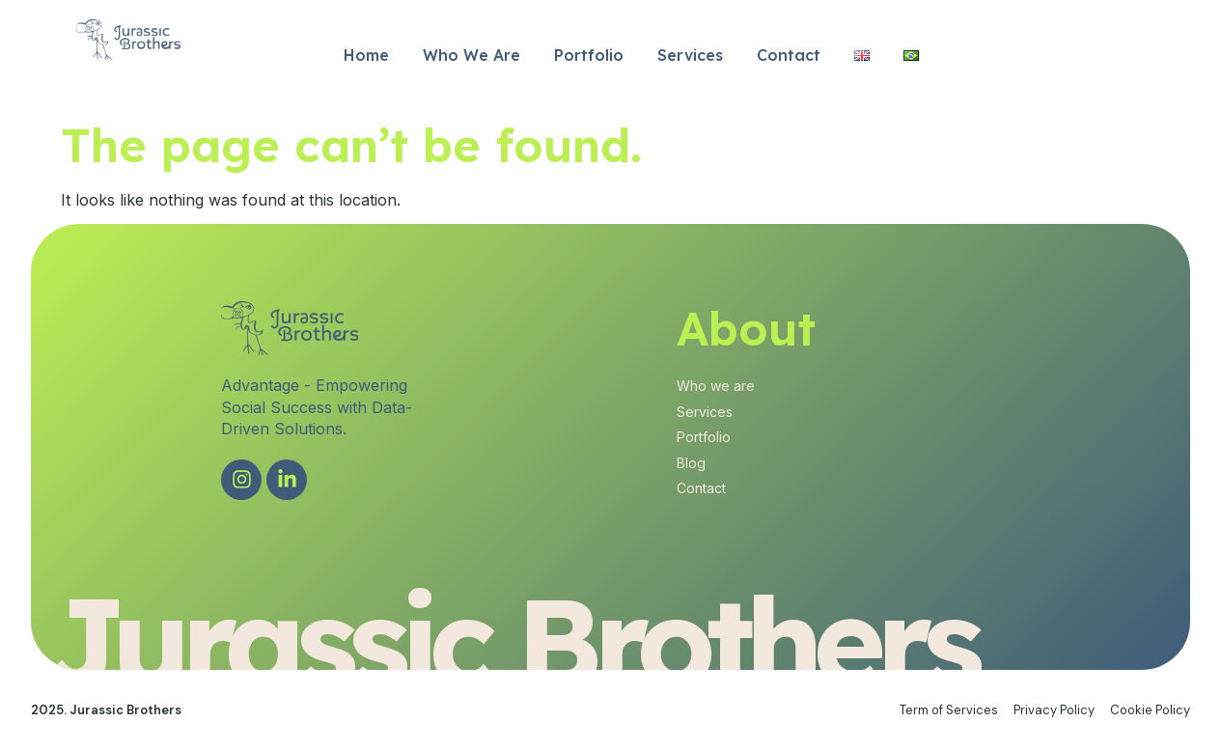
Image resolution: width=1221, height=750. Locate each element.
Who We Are (471, 55)
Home (366, 55)
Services (690, 55)
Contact (788, 55)
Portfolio (589, 55)
